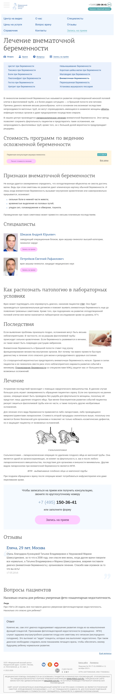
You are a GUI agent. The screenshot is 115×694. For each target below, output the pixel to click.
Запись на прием (57, 520)
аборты (105, 109)
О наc (38, 18)
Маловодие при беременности (75, 74)
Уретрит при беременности (21, 86)
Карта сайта (83, 662)
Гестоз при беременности (20, 82)
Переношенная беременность (75, 82)
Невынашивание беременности (75, 66)
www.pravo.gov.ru (75, 679)
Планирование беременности (30, 367)
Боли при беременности (20, 74)
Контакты (40, 30)
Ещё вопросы (105, 653)
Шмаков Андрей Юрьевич (37, 234)
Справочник (11, 30)
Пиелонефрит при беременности (24, 78)
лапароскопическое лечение (51, 117)
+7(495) (98, 4)
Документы (94, 662)
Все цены (104, 160)
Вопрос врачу (43, 24)
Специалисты (75, 18)
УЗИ (82, 304)
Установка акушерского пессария (76, 86)
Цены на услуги (13, 24)
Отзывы (71, 24)
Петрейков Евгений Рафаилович (42, 259)
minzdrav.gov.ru (51, 681)
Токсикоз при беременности (22, 70)
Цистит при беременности (21, 66)
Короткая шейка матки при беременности (80, 70)
